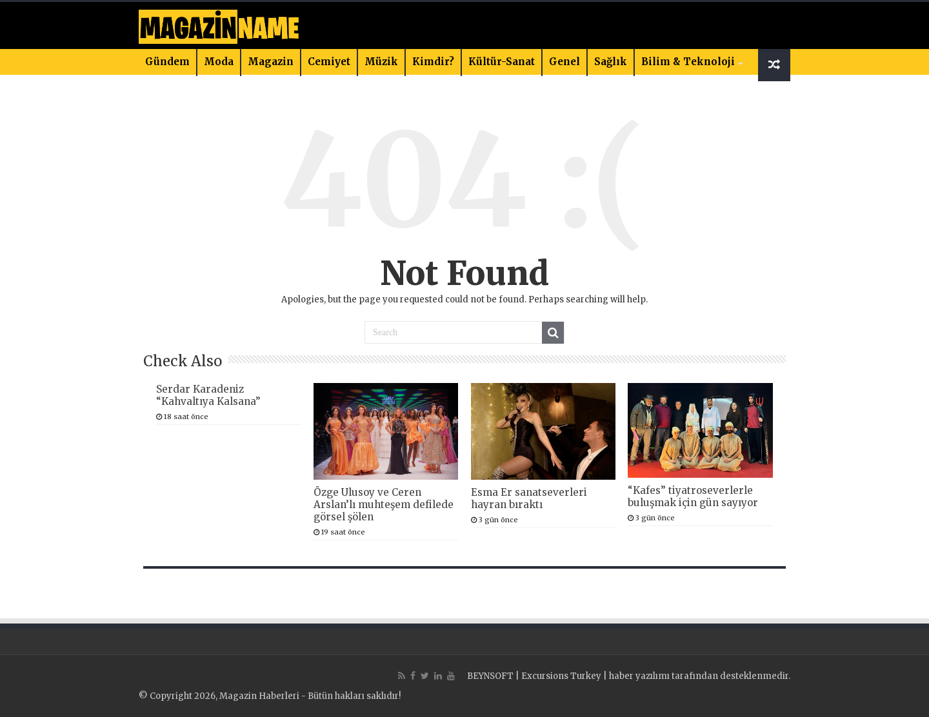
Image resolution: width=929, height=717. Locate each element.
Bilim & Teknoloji (688, 61)
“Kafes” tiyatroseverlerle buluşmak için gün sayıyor (693, 496)
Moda (219, 61)
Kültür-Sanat (501, 61)
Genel (564, 61)
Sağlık (610, 61)
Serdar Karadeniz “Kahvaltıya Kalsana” (208, 395)
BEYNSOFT (490, 676)
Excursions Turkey (561, 676)
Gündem (167, 61)
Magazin (271, 61)
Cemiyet (329, 61)
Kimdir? (433, 61)
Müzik (381, 61)
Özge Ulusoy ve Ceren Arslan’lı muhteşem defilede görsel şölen (384, 504)
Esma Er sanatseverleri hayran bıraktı (529, 498)
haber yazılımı (639, 676)
